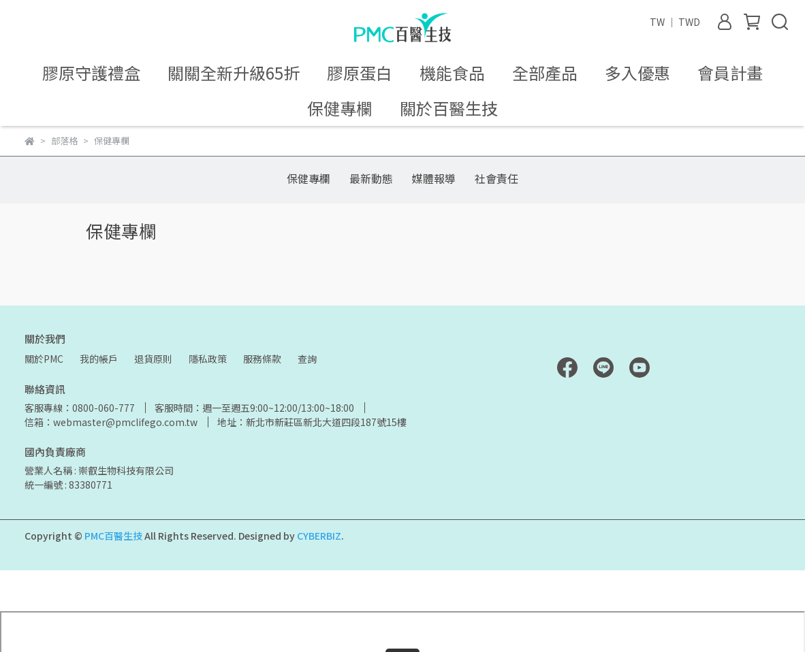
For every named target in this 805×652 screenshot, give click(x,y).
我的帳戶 (99, 358)
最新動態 (371, 178)
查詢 (307, 358)
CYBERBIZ (319, 535)
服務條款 (262, 358)
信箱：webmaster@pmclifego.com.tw (111, 422)
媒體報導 (434, 178)
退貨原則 (153, 358)
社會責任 (496, 178)
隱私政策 (208, 358)
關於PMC (44, 358)
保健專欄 (308, 178)
